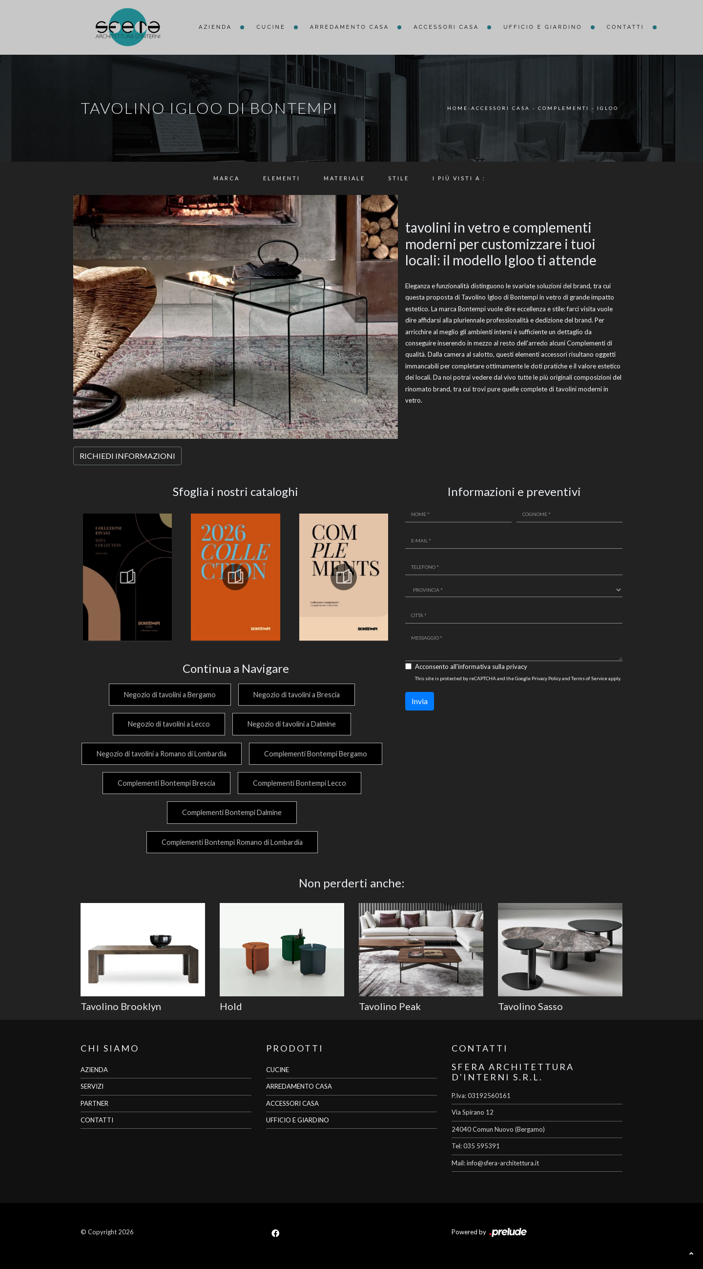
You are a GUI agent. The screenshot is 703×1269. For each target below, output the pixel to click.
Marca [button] (226, 178)
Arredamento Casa (350, 27)
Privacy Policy (546, 678)
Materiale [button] (344, 178)
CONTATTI (97, 1120)
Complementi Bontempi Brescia (302, 783)
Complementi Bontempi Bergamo (161, 783)
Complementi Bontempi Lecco (160, 812)
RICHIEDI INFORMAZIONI (127, 455)
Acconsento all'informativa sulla (471, 666)
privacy (516, 666)
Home (457, 108)
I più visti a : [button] (459, 178)
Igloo (608, 108)
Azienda (215, 27)
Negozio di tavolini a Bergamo (167, 694)
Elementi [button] (281, 178)
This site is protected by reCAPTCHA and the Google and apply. (518, 678)
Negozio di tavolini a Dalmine (292, 724)
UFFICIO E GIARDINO (297, 1120)
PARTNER (94, 1103)
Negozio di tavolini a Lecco (166, 724)
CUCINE (277, 1070)
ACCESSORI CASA (292, 1103)
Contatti (625, 27)
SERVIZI (92, 1086)
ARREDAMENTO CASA (299, 1086)
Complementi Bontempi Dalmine (297, 812)
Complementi (563, 108)
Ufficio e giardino (542, 27)
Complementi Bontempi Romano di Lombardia (230, 842)
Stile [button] (398, 178)
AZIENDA (94, 1070)
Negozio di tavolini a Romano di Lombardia (231, 754)
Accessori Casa (446, 27)
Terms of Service (589, 678)
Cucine (270, 27)
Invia (420, 701)
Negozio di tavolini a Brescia (296, 694)
